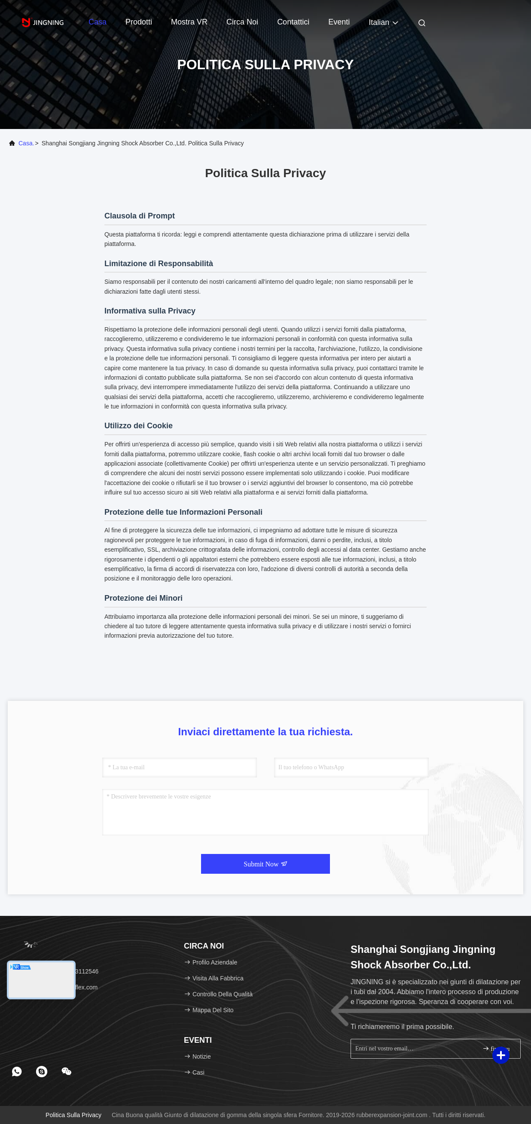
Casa (97, 22)
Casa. (26, 143)
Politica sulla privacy (73, 1115)
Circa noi (242, 22)
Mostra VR (189, 22)
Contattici (293, 22)
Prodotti (138, 22)
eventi (339, 22)
